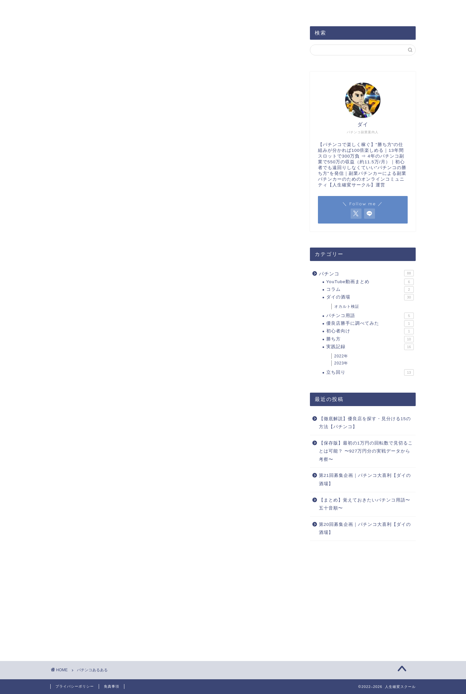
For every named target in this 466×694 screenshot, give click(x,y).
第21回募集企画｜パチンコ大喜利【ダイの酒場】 (365, 479)
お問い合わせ (198, 9)
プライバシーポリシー (74, 686)
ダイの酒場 (370, 297)
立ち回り (370, 372)
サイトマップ (152, 9)
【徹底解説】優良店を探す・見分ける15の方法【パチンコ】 (365, 422)
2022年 (341, 356)
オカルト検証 (346, 306)
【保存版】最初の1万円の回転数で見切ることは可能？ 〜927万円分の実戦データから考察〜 (366, 451)
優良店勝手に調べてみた (370, 323)
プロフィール (105, 9)
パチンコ (366, 273)
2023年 (341, 363)
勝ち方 (370, 339)
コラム (370, 289)
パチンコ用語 (370, 316)
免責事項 (111, 686)
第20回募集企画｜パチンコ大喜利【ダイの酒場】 (365, 528)
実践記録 (370, 347)
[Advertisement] (363, 597)
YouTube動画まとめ (370, 282)
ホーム (66, 9)
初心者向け (370, 331)
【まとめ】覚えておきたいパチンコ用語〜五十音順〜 (364, 504)
